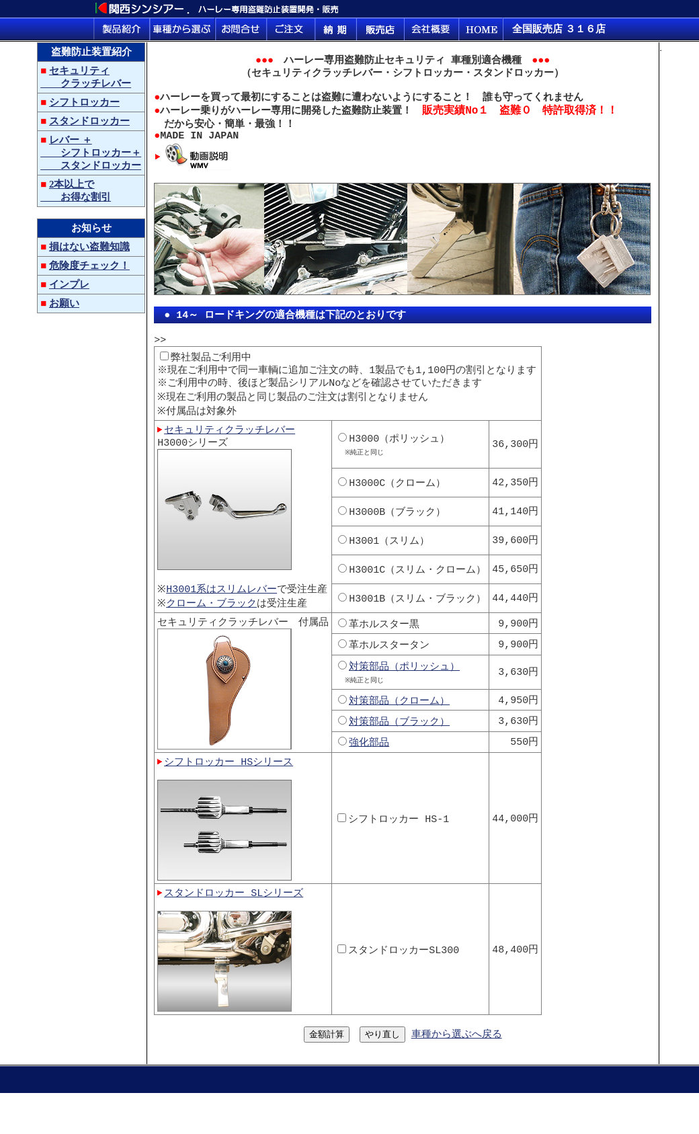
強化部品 (371, 771)
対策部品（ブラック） (401, 750)
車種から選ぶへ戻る (456, 1071)
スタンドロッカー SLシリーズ (233, 926)
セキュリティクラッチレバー (229, 453)
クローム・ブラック (214, 630)
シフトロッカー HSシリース (228, 792)
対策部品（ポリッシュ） (406, 693)
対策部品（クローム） (401, 729)
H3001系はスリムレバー (224, 616)
